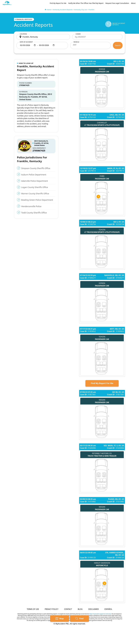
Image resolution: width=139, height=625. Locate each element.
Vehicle (76, 42)
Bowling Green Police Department (37, 200)
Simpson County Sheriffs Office (35, 168)
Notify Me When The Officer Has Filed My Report (85, 3)
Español (108, 609)
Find (79, 618)
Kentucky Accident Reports (62, 10)
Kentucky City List (80, 10)
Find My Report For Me (58, 3)
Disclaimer (93, 609)
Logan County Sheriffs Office (34, 187)
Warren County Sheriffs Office (35, 193)
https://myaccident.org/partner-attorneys (100, 614)
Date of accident (26, 42)
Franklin (91, 10)
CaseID (78, 34)
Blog (80, 609)
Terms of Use (33, 609)
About (133, 3)
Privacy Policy (51, 609)
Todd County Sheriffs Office (34, 212)
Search (118, 45)
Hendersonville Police (31, 206)
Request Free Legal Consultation (117, 3)
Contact (68, 609)
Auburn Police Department (33, 174)
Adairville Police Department (34, 181)
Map (60, 618)
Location (23, 34)
